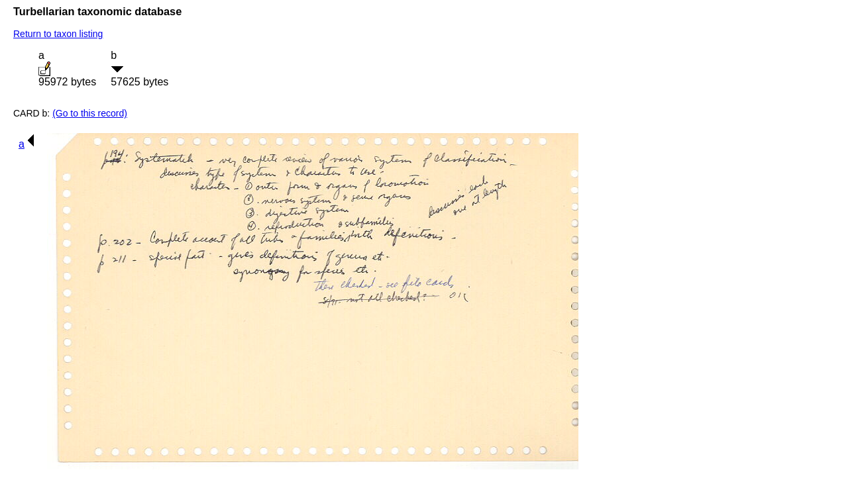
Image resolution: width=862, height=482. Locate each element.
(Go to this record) (89, 113)
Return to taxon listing (58, 33)
